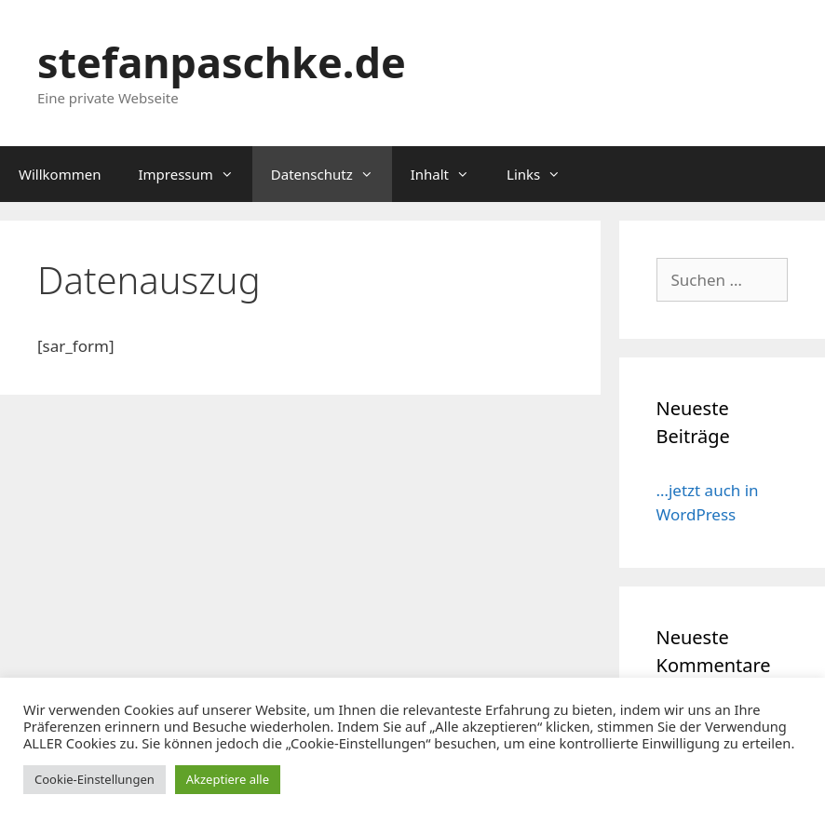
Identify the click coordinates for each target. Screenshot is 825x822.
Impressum (194, 174)
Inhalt (449, 174)
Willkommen (60, 174)
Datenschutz (331, 174)
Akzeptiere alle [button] (227, 779)
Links (543, 174)
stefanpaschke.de (221, 62)
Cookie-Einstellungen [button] (94, 779)
